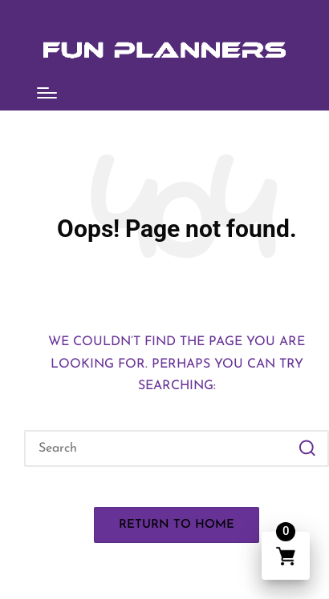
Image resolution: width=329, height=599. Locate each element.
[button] (307, 448)
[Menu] (47, 92)
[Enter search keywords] (176, 448)
